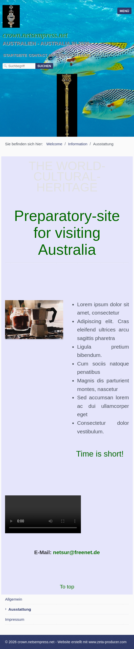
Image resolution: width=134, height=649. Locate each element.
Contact (37, 55)
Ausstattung (19, 609)
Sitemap (82, 55)
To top (67, 586)
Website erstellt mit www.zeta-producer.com (92, 642)
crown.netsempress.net (35, 35)
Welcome (54, 144)
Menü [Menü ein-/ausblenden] (124, 11)
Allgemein (13, 599)
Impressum (60, 55)
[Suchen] (44, 66)
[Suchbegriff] (19, 66)
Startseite (15, 55)
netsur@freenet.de (76, 552)
